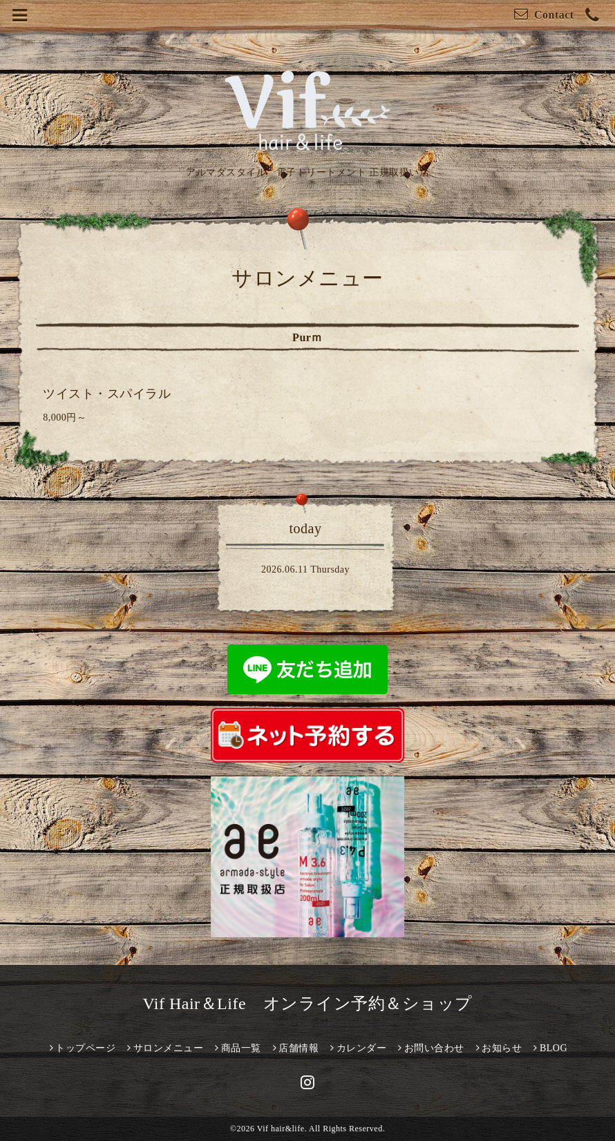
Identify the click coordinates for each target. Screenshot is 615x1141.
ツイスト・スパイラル (107, 394)
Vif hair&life (281, 1128)
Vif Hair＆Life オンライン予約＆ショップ (307, 1004)
